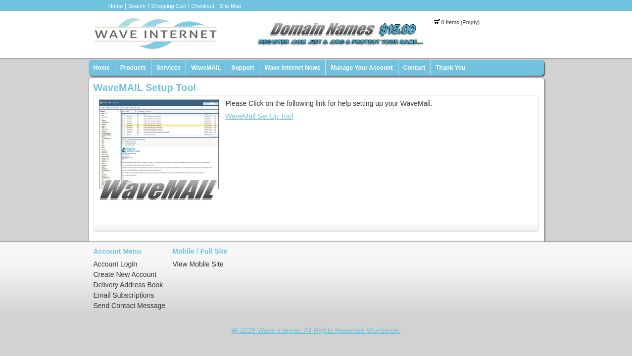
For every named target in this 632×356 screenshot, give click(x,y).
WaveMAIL (206, 67)
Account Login (116, 264)
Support (242, 67)
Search (137, 6)
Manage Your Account (361, 67)
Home (115, 6)
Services (168, 67)
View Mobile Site (198, 264)
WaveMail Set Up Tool (259, 116)
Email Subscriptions (124, 295)
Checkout (203, 6)
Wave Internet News (292, 67)
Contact (414, 67)
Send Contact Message (130, 306)
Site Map (230, 6)
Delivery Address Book (128, 285)
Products (133, 67)
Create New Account (125, 274)
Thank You (450, 67)
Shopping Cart (168, 6)
